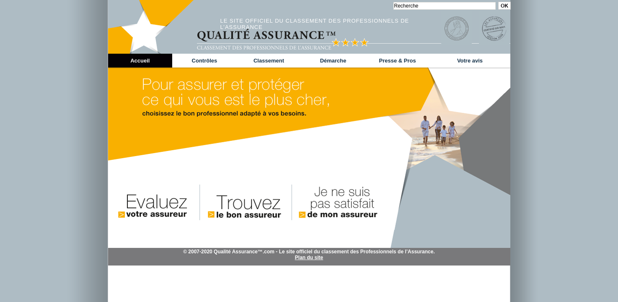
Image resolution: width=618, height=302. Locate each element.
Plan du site (309, 257)
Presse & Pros (397, 60)
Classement (268, 60)
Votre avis (470, 60)
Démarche (333, 60)
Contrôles (204, 60)
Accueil (140, 60)
